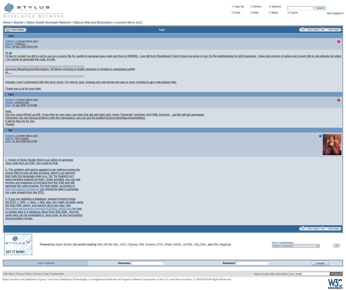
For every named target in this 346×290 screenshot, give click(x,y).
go (337, 245)
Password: (229, 263)
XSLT (123, 244)
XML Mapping (221, 244)
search (320, 8)
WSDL (178, 244)
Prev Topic (313, 30)
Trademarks (57, 273)
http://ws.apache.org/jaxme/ (22, 189)
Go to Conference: (283, 242)
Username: (124, 263)
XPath (168, 244)
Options (276, 6)
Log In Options (46, 263)
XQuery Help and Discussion (92, 22)
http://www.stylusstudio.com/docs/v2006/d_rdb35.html (38, 208)
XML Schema (147, 244)
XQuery (132, 244)
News (275, 12)
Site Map (8, 273)
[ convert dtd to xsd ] (128, 22)
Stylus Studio (63, 244)
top (8, 130)
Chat (237, 12)
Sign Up (239, 6)
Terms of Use (41, 273)
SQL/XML (200, 244)
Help (255, 12)
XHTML (188, 244)
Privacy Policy (23, 273)
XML (116, 244)
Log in (294, 12)
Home (7, 22)
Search (257, 6)
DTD (160, 244)
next (9, 35)
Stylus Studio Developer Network (48, 22)
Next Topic (333, 30)
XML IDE (102, 244)
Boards (18, 22)
